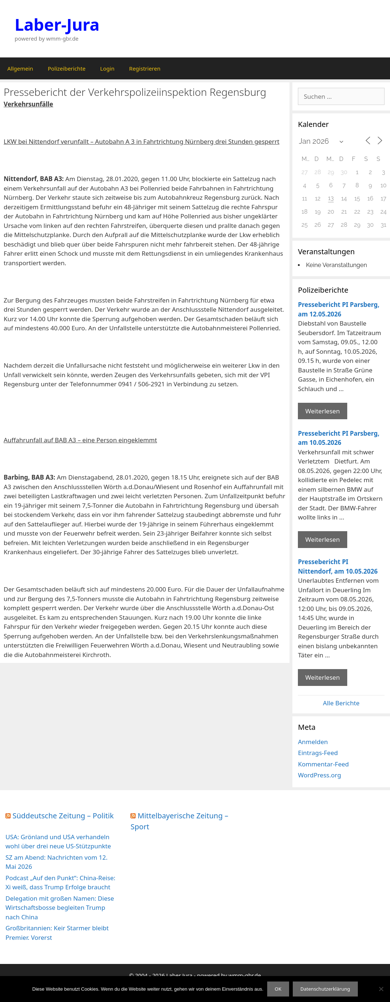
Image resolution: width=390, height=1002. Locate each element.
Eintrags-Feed (318, 752)
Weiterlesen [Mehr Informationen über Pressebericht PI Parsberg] (322, 411)
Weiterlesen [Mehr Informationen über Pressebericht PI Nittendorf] (322, 677)
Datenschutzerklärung (325, 989)
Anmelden (313, 742)
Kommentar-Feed (323, 764)
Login (107, 68)
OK (278, 989)
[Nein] (381, 988)
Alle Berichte (341, 703)
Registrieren (144, 68)
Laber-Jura (57, 24)
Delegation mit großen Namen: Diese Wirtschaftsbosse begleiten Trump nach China (59, 907)
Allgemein (20, 68)
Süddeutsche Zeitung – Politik (63, 816)
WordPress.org (319, 775)
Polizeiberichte (67, 68)
